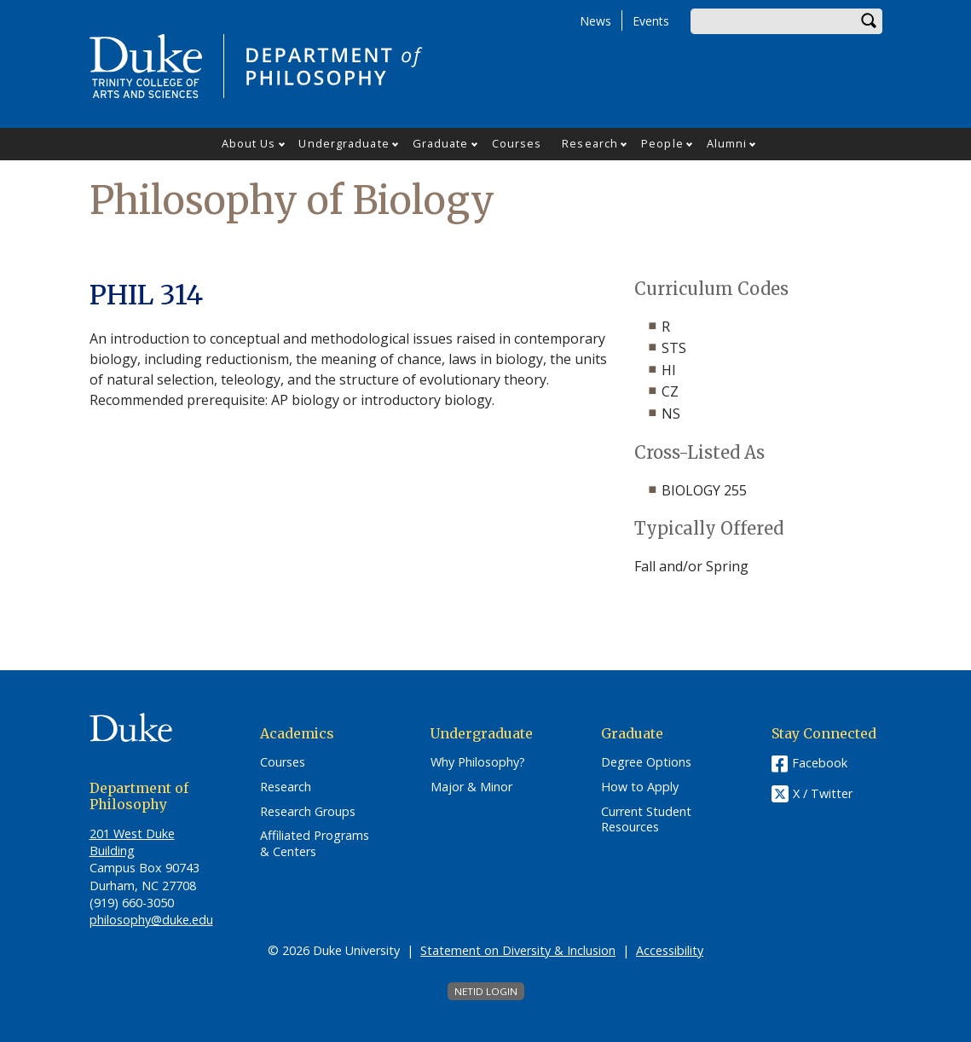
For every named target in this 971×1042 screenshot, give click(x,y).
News (595, 21)
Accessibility (669, 950)
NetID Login (485, 991)
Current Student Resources (646, 820)
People (662, 143)
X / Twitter (823, 794)
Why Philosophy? (478, 762)
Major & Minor (471, 787)
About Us (249, 143)
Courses (517, 143)
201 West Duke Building (132, 842)
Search (869, 21)
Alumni (727, 143)
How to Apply (640, 787)
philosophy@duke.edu (151, 920)
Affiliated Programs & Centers (314, 844)
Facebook (819, 763)
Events (651, 21)
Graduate (441, 143)
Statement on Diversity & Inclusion (518, 950)
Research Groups (307, 811)
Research (590, 143)
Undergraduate (343, 143)
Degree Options (646, 762)
